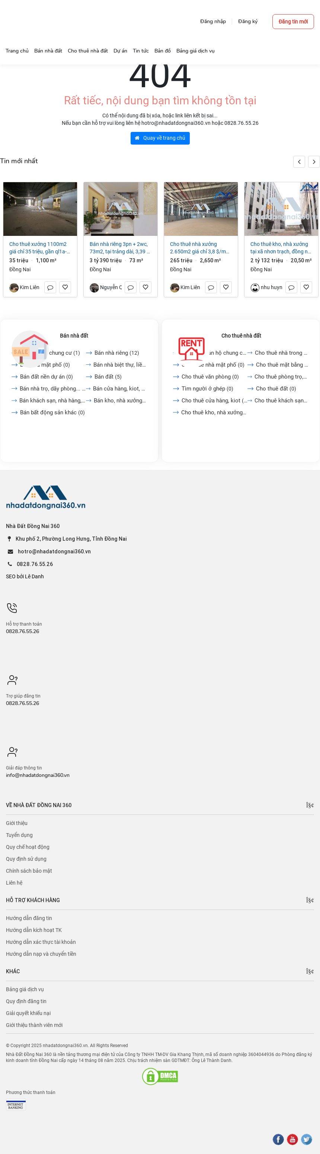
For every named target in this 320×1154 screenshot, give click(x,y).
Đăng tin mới (293, 22)
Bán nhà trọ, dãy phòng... (53, 388)
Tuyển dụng (19, 835)
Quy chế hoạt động (27, 847)
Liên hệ (14, 883)
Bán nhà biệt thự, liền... (120, 364)
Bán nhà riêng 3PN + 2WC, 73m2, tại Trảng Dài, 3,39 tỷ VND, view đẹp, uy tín (120, 248)
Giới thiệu (17, 823)
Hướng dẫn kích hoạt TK (34, 930)
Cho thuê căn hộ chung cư (214, 353)
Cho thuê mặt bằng (282, 364)
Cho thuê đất (276, 388)
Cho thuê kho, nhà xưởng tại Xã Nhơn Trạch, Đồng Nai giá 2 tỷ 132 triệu (281, 248)
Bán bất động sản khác (52, 412)
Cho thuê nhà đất (241, 336)
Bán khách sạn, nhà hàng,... (52, 400)
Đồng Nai (20, 269)
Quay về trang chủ (160, 138)
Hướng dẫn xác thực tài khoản (41, 942)
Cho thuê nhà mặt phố (213, 364)
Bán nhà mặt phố (45, 364)
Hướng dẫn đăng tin (29, 918)
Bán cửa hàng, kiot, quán (120, 388)
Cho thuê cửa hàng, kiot (214, 400)
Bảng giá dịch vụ (25, 989)
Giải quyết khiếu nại (28, 1013)
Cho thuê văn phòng (210, 376)
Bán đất (108, 376)
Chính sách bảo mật (29, 871)
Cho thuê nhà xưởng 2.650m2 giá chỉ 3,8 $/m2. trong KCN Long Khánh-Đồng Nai (200, 248)
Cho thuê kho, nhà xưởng (214, 412)
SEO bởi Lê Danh (25, 576)
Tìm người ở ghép (207, 388)
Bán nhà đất (74, 336)
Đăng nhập (213, 21)
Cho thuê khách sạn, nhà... (281, 400)
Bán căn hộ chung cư (50, 353)
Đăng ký (247, 21)
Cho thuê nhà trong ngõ (281, 353)
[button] (314, 162)
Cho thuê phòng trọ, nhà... (281, 376)
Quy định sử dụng (26, 859)
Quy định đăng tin (26, 1001)
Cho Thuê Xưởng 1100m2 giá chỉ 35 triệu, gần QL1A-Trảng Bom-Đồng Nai (38, 248)
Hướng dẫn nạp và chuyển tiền (41, 954)
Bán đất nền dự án (46, 376)
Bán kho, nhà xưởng (120, 400)
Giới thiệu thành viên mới (34, 1025)
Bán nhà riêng (117, 353)
